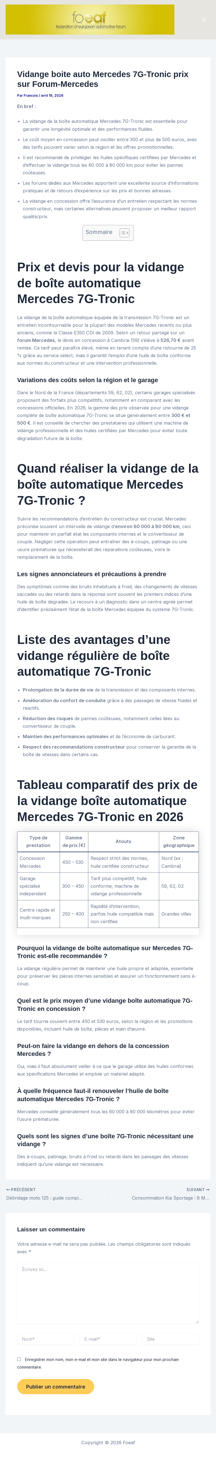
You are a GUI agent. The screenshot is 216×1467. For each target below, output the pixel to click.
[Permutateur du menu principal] (204, 19)
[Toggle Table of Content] (121, 233)
